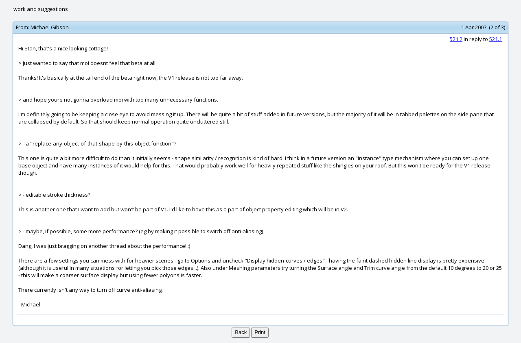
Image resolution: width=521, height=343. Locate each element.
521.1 (495, 39)
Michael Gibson (50, 27)
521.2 (456, 39)
